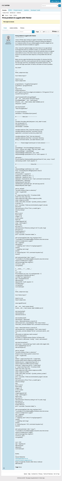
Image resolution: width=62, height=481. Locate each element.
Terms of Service (48, 474)
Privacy (40, 474)
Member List (12, 12)
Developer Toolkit (35, 10)
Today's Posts (5, 12)
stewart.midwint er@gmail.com (23, 460)
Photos (22, 28)
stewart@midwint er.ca (21, 458)
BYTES (10, 10)
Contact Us (34, 474)
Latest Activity (13, 28)
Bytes (25, 474)
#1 (58, 35)
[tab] (5, 28)
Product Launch (18, 10)
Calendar (19, 12)
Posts (5, 28)
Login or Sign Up (55, 1)
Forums (4, 10)
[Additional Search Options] (57, 5)
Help (29, 474)
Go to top (56, 474)
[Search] (50, 5)
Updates (26, 10)
